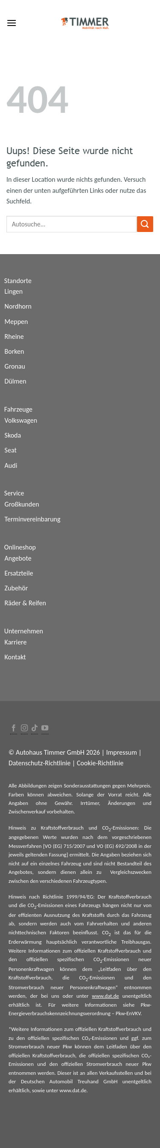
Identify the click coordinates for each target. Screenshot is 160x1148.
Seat (11, 450)
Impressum (121, 752)
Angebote (18, 558)
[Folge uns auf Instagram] (24, 728)
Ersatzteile (19, 573)
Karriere (16, 642)
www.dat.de (105, 996)
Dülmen (15, 381)
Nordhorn (18, 306)
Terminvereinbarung (33, 519)
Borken (14, 351)
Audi (11, 465)
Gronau (15, 366)
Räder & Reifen (25, 603)
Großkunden (22, 504)
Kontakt (15, 657)
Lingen (14, 291)
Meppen (16, 322)
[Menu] (11, 23)
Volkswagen (21, 420)
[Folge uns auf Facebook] (13, 728)
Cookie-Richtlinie (100, 763)
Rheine (14, 336)
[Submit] (145, 224)
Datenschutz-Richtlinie (39, 763)
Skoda (13, 435)
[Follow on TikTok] (34, 728)
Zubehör (16, 588)
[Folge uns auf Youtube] (44, 728)
